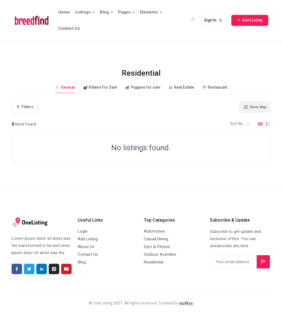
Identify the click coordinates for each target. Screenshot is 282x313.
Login (83, 231)
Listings (83, 12)
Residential (153, 262)
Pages (124, 12)
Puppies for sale (142, 87)
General (65, 87)
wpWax (186, 303)
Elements (149, 12)
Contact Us (69, 28)
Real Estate (181, 87)
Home (64, 12)
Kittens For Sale (100, 87)
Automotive (154, 231)
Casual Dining (156, 238)
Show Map (255, 107)
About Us (86, 246)
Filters (24, 107)
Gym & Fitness (157, 246)
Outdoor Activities (160, 254)
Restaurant (214, 87)
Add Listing (88, 238)
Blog (104, 12)
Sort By (236, 123)
